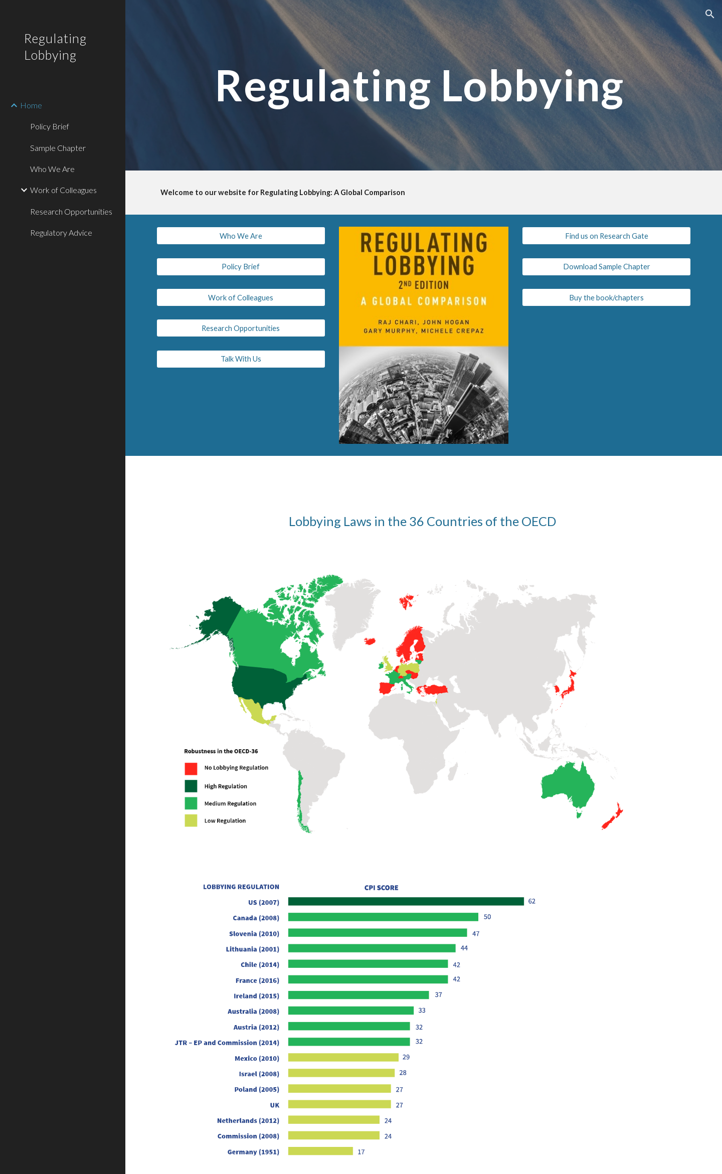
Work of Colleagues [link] (63, 190)
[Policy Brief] (241, 266)
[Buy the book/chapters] (606, 297)
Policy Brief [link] (49, 126)
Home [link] (31, 105)
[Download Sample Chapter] (606, 266)
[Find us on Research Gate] (606, 235)
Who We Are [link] (52, 169)
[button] (710, 14)
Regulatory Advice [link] (61, 232)
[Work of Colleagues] (241, 297)
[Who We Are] (241, 235)
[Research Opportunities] (241, 328)
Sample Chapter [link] (58, 147)
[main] (423, 85)
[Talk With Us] (241, 358)
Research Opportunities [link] (71, 211)
